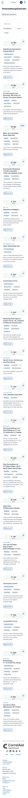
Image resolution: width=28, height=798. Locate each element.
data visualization (8, 474)
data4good (7, 331)
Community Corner (10, 281)
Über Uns (5, 786)
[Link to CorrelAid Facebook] (13, 751)
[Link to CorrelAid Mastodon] (17, 751)
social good (16, 103)
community (7, 60)
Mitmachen (5, 777)
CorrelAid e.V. (6, 782)
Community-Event (8, 54)
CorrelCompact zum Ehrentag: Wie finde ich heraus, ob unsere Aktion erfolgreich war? (12, 96)
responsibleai (15, 60)
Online (4, 779)
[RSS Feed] (20, 751)
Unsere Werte (6, 792)
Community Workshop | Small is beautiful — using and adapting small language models (12, 172)
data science (15, 141)
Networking (14, 397)
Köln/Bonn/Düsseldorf (9, 62)
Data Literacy (15, 514)
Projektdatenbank (7, 762)
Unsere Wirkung (6, 790)
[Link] (21, 2)
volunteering (7, 674)
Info (20, 435)
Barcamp (6, 397)
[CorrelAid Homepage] (13, 746)
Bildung (4, 767)
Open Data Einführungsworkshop (11, 507)
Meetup (6, 138)
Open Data (6, 514)
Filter (7, 33)
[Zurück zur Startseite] (3, 2)
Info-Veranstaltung (9, 249)
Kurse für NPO (6, 769)
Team (4, 788)
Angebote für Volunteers (9, 773)
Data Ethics (7, 368)
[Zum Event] (8, 77)
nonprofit (14, 100)
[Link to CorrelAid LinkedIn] (10, 751)
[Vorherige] (14, 28)
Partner (4, 794)
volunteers (15, 289)
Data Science (16, 713)
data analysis (7, 103)
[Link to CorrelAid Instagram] (7, 751)
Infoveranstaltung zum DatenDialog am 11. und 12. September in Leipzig (12, 430)
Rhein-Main (15, 144)
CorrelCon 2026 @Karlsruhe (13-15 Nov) (12, 706)
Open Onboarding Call (11, 246)
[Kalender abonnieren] (9, 14)
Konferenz (6, 710)
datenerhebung (15, 328)
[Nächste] (22, 28)
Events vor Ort (6, 764)
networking (17, 57)
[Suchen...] (13, 24)
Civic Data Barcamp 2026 (12, 395)
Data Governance (16, 368)
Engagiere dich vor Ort (8, 781)
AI (20, 215)
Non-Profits (14, 212)
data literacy (7, 106)
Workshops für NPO (7, 771)
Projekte (4, 760)
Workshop (6, 100)
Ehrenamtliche (7, 57)
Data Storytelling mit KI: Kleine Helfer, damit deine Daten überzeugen (12, 466)
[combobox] (13, 2)
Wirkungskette (16, 554)
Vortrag (6, 435)
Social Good (7, 713)
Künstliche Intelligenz (11, 210)
